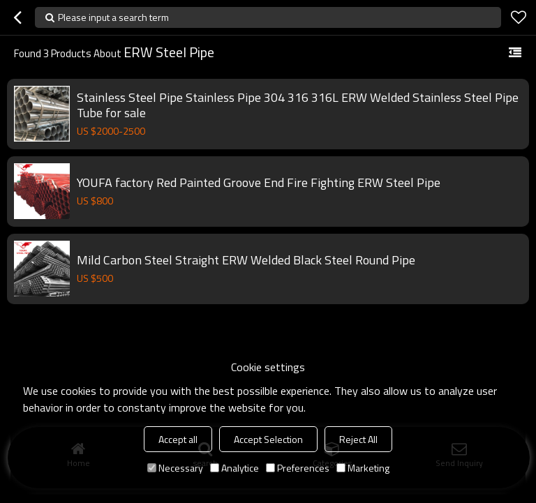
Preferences (297, 467)
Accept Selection (268, 439)
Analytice (234, 467)
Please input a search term (113, 17)
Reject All (358, 439)
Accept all (178, 439)
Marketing (362, 467)
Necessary (175, 467)
